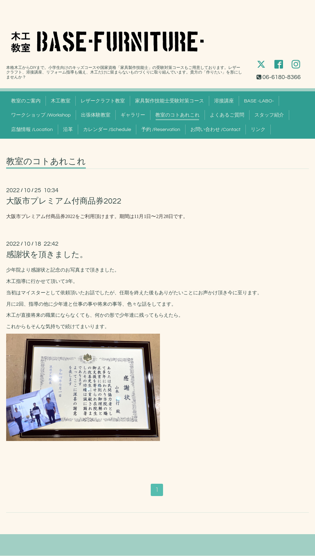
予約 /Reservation (160, 129)
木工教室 (60, 100)
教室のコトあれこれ (177, 115)
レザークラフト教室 (103, 100)
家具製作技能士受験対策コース (169, 100)
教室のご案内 (26, 100)
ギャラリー (133, 115)
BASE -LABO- (259, 100)
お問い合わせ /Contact (215, 129)
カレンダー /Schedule (107, 129)
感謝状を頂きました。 (47, 255)
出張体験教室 (95, 115)
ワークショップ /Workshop (41, 115)
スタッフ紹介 (269, 115)
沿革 (68, 129)
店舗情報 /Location (32, 129)
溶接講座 (224, 100)
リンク (258, 129)
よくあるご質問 (227, 115)
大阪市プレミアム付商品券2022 (63, 201)
